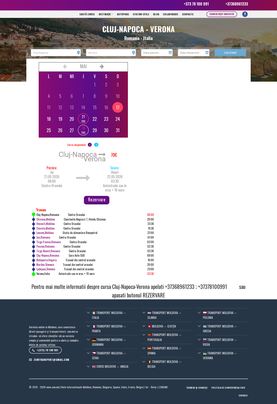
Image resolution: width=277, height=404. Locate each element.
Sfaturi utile (141, 14)
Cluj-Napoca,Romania (47, 255)
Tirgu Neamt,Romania (48, 251)
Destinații (106, 14)
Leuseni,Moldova (45, 233)
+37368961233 (236, 4)
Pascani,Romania (45, 246)
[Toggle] (88, 313)
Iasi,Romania (43, 237)
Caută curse (87, 14)
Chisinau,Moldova (45, 219)
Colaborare (170, 14)
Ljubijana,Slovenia (45, 269)
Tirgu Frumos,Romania (48, 242)
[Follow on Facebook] (245, 14)
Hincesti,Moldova (45, 224)
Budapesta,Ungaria (46, 260)
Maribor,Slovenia (45, 264)
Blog (156, 14)
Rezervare (97, 199)
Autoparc (123, 14)
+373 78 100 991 (196, 4)
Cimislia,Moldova (45, 228)
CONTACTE (188, 14)
